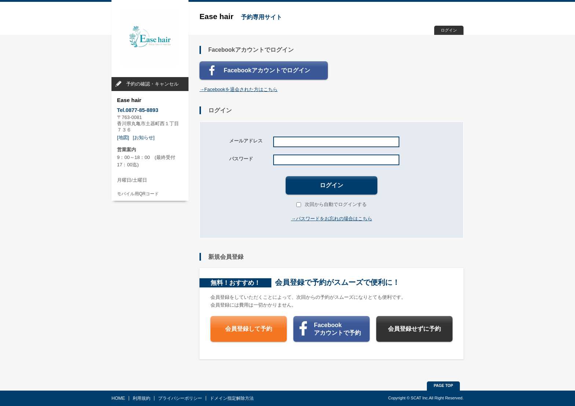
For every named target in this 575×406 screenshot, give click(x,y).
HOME (118, 398)
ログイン (449, 30)
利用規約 (141, 398)
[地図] (123, 137)
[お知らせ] (143, 137)
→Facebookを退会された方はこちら (238, 89)
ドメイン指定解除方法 (232, 398)
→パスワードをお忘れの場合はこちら (331, 218)
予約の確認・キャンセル (152, 84)
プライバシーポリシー (180, 398)
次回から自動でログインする (331, 204)
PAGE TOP (443, 386)
